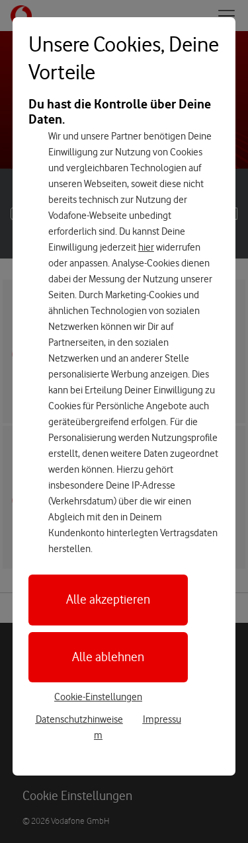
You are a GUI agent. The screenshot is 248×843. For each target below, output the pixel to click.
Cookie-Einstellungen (98, 697)
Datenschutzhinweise (79, 719)
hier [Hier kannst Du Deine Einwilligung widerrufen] (146, 247)
